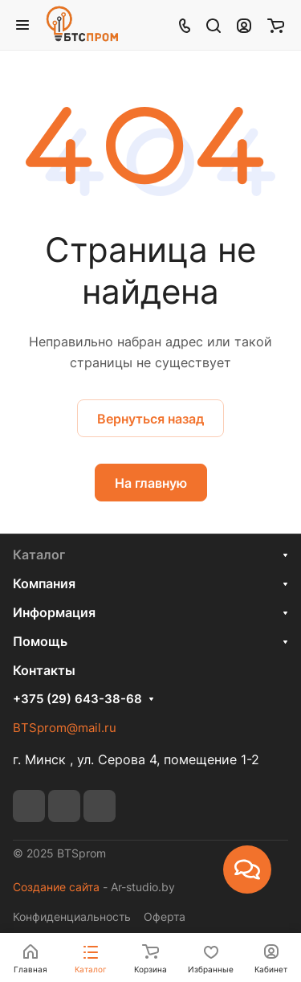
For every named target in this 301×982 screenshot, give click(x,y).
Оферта (164, 916)
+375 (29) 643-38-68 (77, 699)
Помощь (40, 641)
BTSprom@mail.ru (64, 727)
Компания (44, 583)
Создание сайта (56, 887)
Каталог (39, 554)
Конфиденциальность (72, 916)
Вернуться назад (150, 419)
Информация (54, 612)
